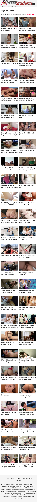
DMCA (18, 479)
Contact (18, 480)
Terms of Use (10, 479)
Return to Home (30, 14)
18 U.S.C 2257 (27, 479)
